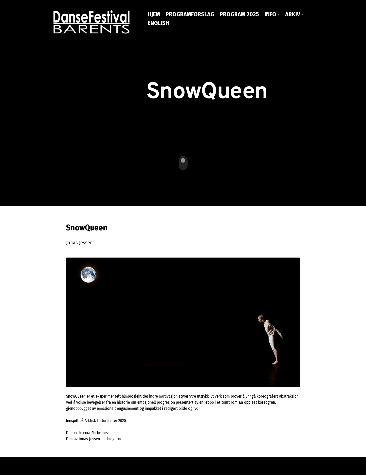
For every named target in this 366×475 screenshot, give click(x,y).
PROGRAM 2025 (239, 14)
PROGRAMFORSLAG (190, 14)
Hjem (154, 14)
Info (270, 14)
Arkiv (292, 14)
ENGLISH (158, 22)
